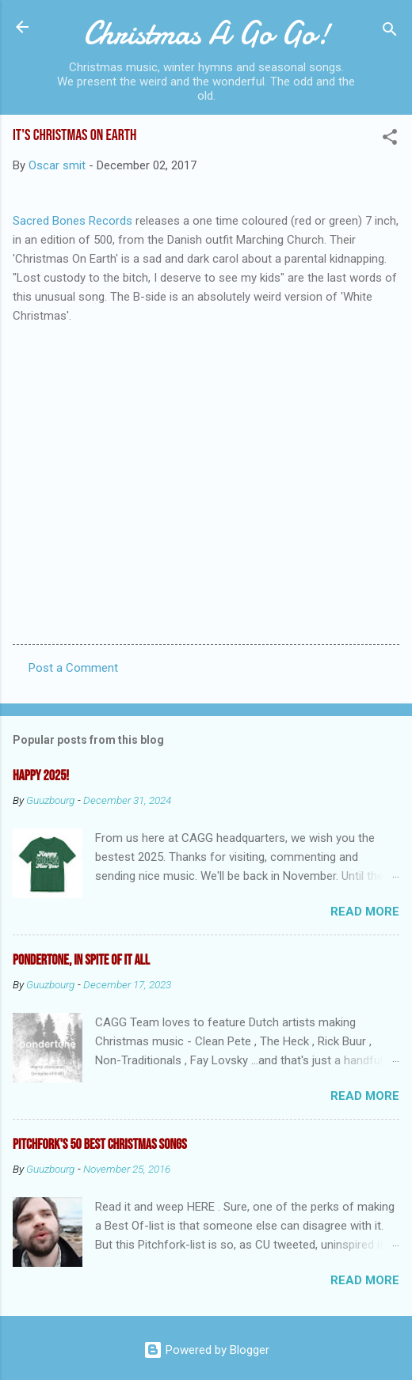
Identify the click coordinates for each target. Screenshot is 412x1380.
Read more (364, 911)
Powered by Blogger (206, 1350)
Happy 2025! (41, 776)
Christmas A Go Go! (206, 33)
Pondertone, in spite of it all (81, 960)
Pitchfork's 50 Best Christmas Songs (100, 1144)
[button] (389, 139)
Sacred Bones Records (72, 221)
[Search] (389, 32)
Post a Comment (73, 668)
